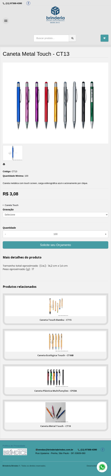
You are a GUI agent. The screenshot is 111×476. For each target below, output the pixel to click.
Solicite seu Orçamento (55, 245)
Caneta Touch (11, 205)
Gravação (8, 209)
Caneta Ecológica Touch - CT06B (55, 355)
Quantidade (9, 227)
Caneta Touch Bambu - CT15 (55, 319)
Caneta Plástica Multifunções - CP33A (55, 390)
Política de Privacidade (14, 445)
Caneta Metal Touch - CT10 (55, 426)
